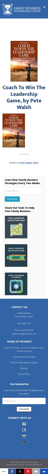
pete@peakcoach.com (27, 334)
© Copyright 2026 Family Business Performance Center (22, 463)
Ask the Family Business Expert (24, 363)
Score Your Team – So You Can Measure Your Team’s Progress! (24, 349)
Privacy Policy (24, 374)
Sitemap (24, 368)
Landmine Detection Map (24, 357)
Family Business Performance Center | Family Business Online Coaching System (22, 9)
